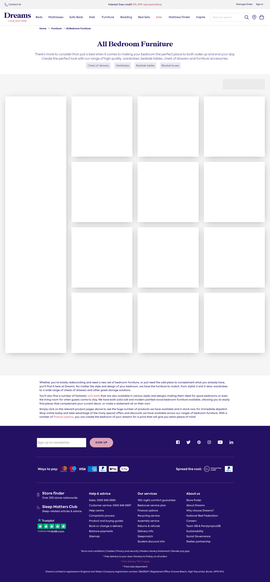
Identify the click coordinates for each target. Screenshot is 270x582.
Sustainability (194, 531)
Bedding (126, 17)
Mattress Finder (179, 17)
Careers (191, 521)
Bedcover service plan (152, 505)
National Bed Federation (202, 515)
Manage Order (244, 4)
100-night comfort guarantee (156, 500)
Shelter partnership (198, 541)
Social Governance (198, 536)
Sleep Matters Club (59, 506)
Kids (92, 17)
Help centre (96, 510)
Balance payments (101, 531)
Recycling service (149, 515)
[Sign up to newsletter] (61, 442)
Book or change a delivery (105, 526)
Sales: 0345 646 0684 (102, 500)
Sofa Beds (76, 17)
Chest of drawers (98, 65)
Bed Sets (144, 17)
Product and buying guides (106, 521)
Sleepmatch (145, 536)
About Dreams (195, 505)
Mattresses (55, 17)
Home (42, 28)
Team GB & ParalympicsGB (203, 526)
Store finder (53, 493)
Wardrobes (122, 65)
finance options (64, 417)
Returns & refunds (149, 526)
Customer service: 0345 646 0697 (110, 505)
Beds (39, 17)
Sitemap (94, 536)
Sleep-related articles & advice (62, 511)
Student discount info (151, 541)
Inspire (200, 17)
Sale (159, 17)
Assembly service (148, 521)
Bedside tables (145, 65)
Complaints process (102, 515)
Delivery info (145, 531)
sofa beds (93, 396)
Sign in (259, 4)
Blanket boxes (170, 65)
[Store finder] (254, 17)
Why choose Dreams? (200, 510)
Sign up (101, 442)
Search (246, 17)
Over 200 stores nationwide (59, 498)
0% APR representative (135, 4)
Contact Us (12, 4)
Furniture (108, 17)
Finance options (148, 510)
